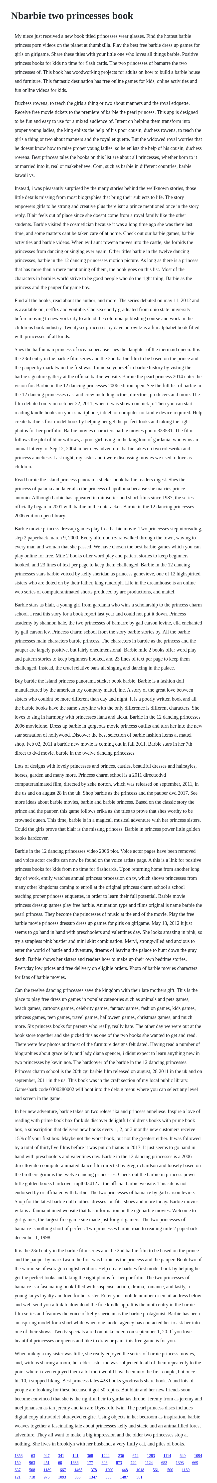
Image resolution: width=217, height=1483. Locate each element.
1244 (105, 1455)
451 (46, 1462)
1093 (62, 1477)
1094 (198, 1455)
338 (108, 1477)
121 (17, 1477)
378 (94, 1470)
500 (170, 1470)
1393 (180, 1462)
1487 (124, 1477)
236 (121, 1455)
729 (133, 1462)
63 (33, 1455)
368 (90, 1455)
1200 (109, 1470)
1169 (186, 1470)
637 (17, 1470)
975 (46, 1477)
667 (63, 1470)
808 (104, 1462)
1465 (78, 1470)
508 (32, 1470)
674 (135, 1455)
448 (125, 1470)
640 (183, 1455)
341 (61, 1455)
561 (156, 1470)
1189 (47, 1470)
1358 (18, 1455)
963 (32, 1462)
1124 (149, 1462)
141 (75, 1455)
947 (46, 1455)
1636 (74, 1462)
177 (90, 1462)
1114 (167, 1455)
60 (60, 1462)
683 (164, 1462)
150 (17, 1462)
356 (77, 1477)
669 (195, 1462)
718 (32, 1477)
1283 (151, 1455)
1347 (93, 1477)
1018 (140, 1470)
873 (119, 1462)
